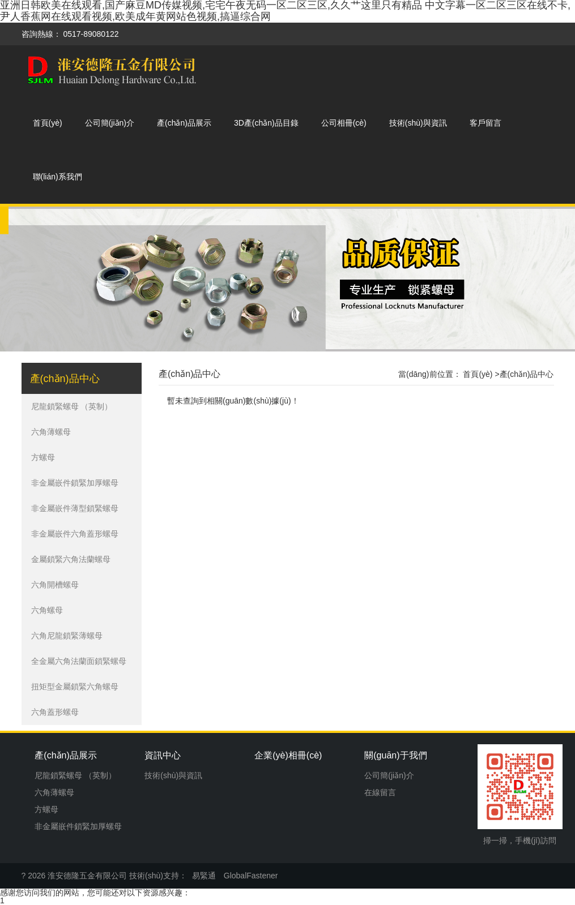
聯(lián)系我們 (57, 176)
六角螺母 (47, 610)
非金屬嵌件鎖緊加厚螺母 (74, 482)
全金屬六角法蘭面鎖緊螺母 (78, 661)
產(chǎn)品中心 (189, 374)
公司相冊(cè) (344, 122)
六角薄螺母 (51, 431)
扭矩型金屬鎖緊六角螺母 (74, 686)
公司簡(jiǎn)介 (109, 122)
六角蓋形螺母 (55, 712)
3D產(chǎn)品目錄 (266, 122)
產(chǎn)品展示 (184, 122)
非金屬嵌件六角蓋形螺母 (74, 533)
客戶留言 (485, 122)
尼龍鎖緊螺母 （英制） (72, 406)
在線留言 (380, 792)
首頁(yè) (47, 122)
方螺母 (43, 457)
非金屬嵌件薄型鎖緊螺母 (74, 508)
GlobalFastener (251, 875)
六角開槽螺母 (55, 584)
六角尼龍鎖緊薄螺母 (67, 635)
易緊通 (204, 875)
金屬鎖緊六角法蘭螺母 (70, 559)
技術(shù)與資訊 (418, 122)
